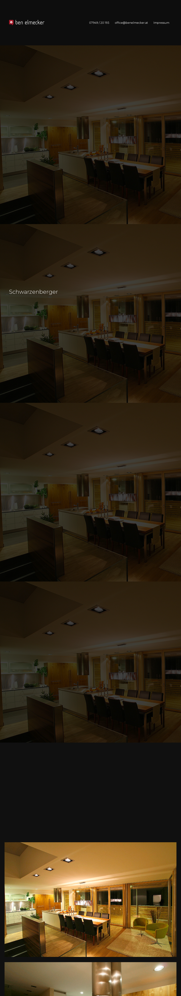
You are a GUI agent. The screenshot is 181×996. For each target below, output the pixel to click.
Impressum (161, 22)
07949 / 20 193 (99, 22)
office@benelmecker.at (131, 22)
